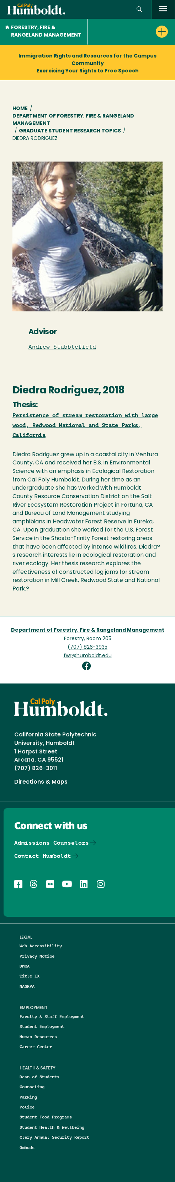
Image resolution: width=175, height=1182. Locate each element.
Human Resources (38, 1036)
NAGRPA (27, 986)
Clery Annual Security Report (54, 1137)
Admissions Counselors (51, 842)
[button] (139, 9)
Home (20, 108)
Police (27, 1107)
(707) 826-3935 (87, 647)
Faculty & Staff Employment (52, 1016)
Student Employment (42, 1026)
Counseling (32, 1086)
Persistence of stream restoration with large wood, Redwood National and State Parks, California (85, 425)
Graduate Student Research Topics (70, 131)
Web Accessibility (41, 945)
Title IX (29, 976)
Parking (28, 1097)
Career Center (36, 1046)
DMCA (25, 966)
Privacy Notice (37, 956)
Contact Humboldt (42, 856)
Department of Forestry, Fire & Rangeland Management (73, 120)
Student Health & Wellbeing (52, 1127)
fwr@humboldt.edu (88, 656)
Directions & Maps (41, 782)
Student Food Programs (46, 1117)
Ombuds (27, 1147)
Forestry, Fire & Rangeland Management (43, 31)
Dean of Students (39, 1076)
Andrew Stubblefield (62, 347)
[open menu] (163, 9)
